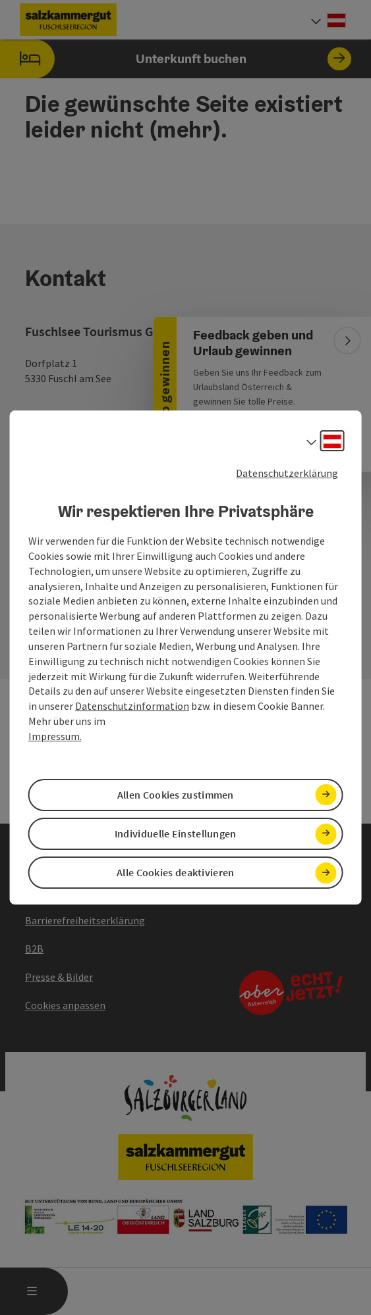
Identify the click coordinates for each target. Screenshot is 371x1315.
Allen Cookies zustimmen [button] (175, 794)
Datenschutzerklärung (287, 473)
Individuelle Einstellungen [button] (176, 833)
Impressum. (55, 736)
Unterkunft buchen (175, 58)
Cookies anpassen (65, 1005)
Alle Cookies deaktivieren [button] (176, 872)
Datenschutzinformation (132, 705)
